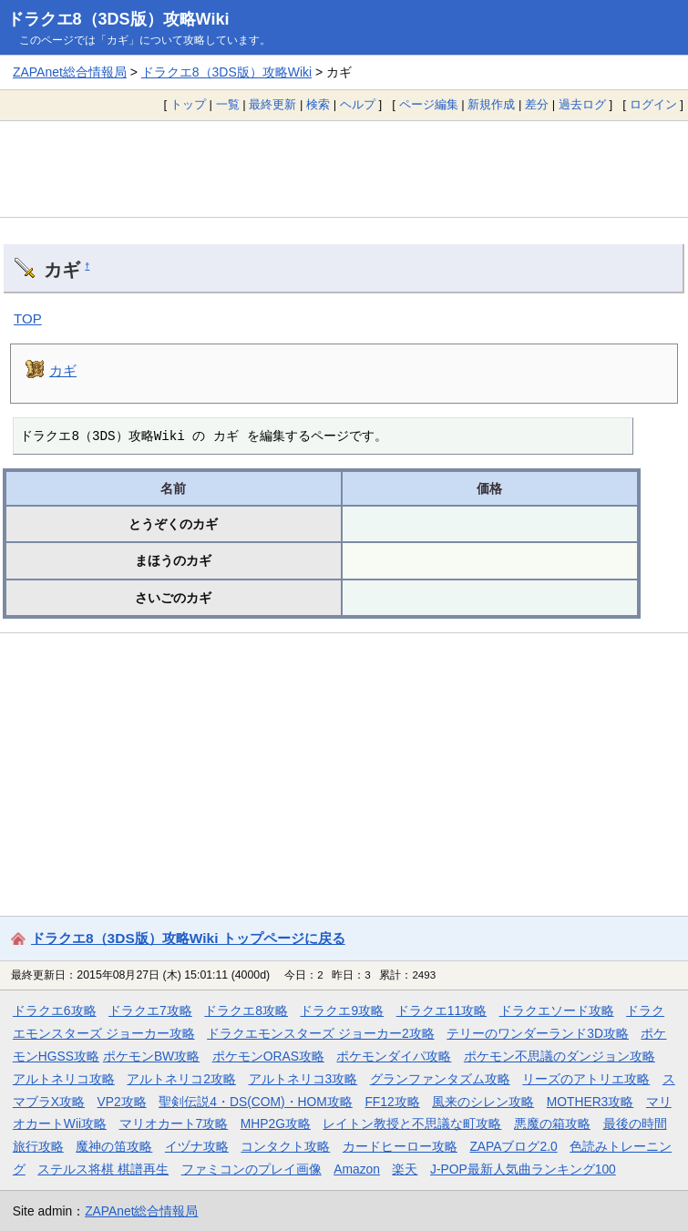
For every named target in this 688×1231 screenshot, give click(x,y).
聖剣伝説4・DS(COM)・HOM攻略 (256, 1101)
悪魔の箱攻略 (552, 1123)
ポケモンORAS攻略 (268, 1056)
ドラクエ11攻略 (441, 1010)
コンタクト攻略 (285, 1146)
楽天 (404, 1169)
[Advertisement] (344, 169)
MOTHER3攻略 (590, 1101)
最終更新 (272, 104)
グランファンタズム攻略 (440, 1079)
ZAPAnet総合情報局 (70, 72)
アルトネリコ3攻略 (303, 1079)
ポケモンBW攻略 (151, 1056)
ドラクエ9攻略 (342, 1010)
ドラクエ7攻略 (150, 1010)
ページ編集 (428, 104)
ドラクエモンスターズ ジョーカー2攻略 (321, 1033)
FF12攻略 (392, 1101)
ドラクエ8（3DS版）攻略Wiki (118, 19)
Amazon (357, 1169)
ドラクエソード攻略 (556, 1010)
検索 (318, 104)
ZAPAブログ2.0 (513, 1146)
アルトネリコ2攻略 (181, 1079)
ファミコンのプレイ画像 (251, 1169)
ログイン (653, 104)
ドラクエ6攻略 (55, 1010)
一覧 (228, 104)
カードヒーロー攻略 (400, 1146)
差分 (537, 104)
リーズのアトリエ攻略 (586, 1079)
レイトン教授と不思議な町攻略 (412, 1123)
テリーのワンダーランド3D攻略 (538, 1033)
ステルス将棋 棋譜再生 (103, 1169)
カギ (63, 370)
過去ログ (582, 104)
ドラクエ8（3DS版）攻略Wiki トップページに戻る (188, 938)
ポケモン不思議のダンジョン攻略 (559, 1056)
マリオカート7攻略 (174, 1123)
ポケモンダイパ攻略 (393, 1056)
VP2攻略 (122, 1101)
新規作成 (491, 104)
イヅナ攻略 (197, 1146)
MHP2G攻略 (276, 1123)
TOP (28, 318)
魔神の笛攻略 (114, 1146)
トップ (188, 104)
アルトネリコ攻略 (64, 1079)
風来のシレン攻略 (483, 1101)
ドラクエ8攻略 (246, 1010)
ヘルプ (357, 104)
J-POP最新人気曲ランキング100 (523, 1169)
